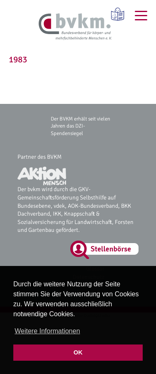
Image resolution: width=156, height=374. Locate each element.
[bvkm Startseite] (75, 27)
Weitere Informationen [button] (47, 331)
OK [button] (78, 352)
